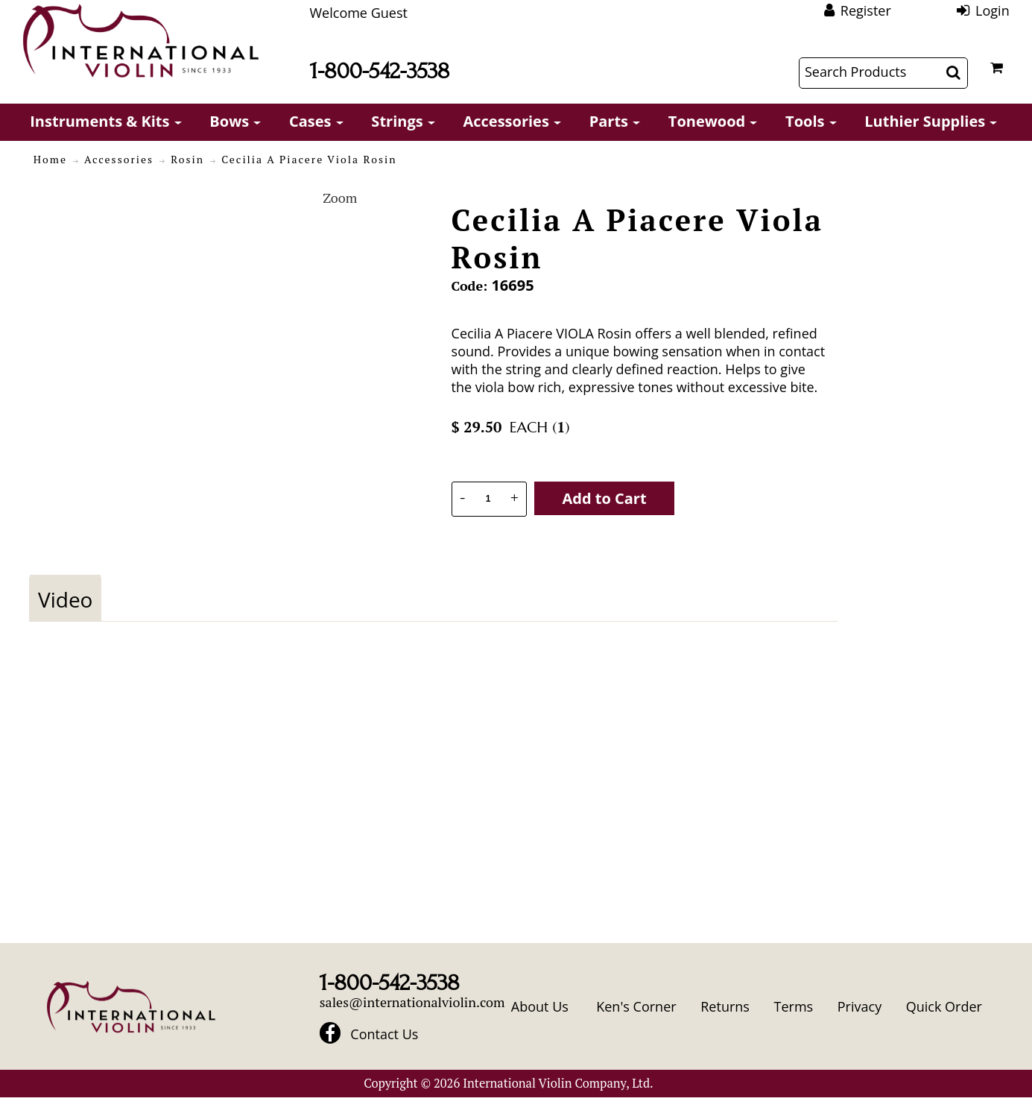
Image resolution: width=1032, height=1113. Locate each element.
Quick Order (944, 1006)
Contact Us (384, 1035)
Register (866, 10)
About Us (540, 1006)
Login (992, 10)
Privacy (859, 1006)
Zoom (340, 197)
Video (65, 599)
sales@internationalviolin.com (412, 1002)
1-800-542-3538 (380, 71)
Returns (725, 1006)
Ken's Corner (636, 1006)
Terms (794, 1006)
